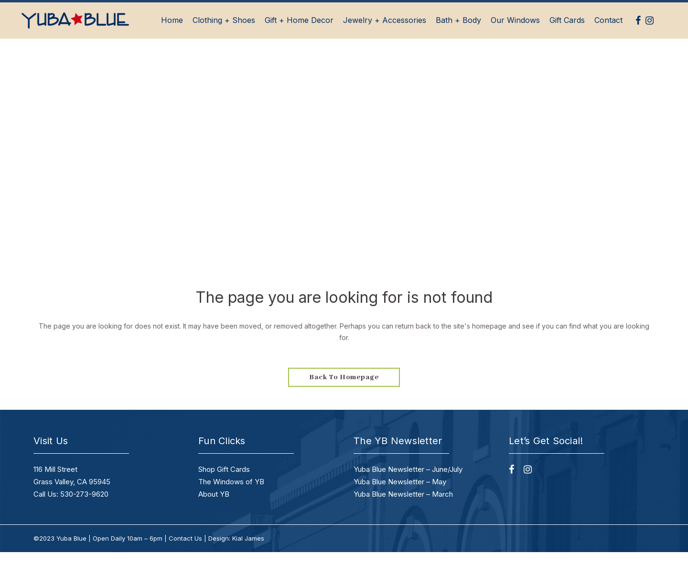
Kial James (248, 538)
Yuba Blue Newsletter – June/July (408, 469)
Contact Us (185, 538)
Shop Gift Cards (224, 469)
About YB (213, 494)
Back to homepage (344, 377)
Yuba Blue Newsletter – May (400, 481)
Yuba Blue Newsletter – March (403, 494)
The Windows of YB (231, 481)
